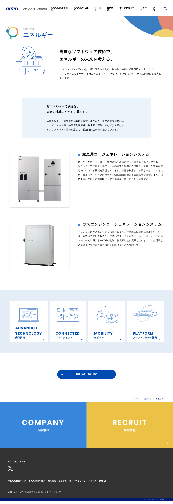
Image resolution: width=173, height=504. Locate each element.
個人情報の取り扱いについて (36, 495)
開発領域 (97, 9)
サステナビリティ (127, 9)
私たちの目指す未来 (59, 9)
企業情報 (110, 9)
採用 (154, 9)
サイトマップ (55, 495)
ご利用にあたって (15, 495)
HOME (137, 402)
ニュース (143, 9)
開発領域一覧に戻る (86, 377)
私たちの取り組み (81, 9)
